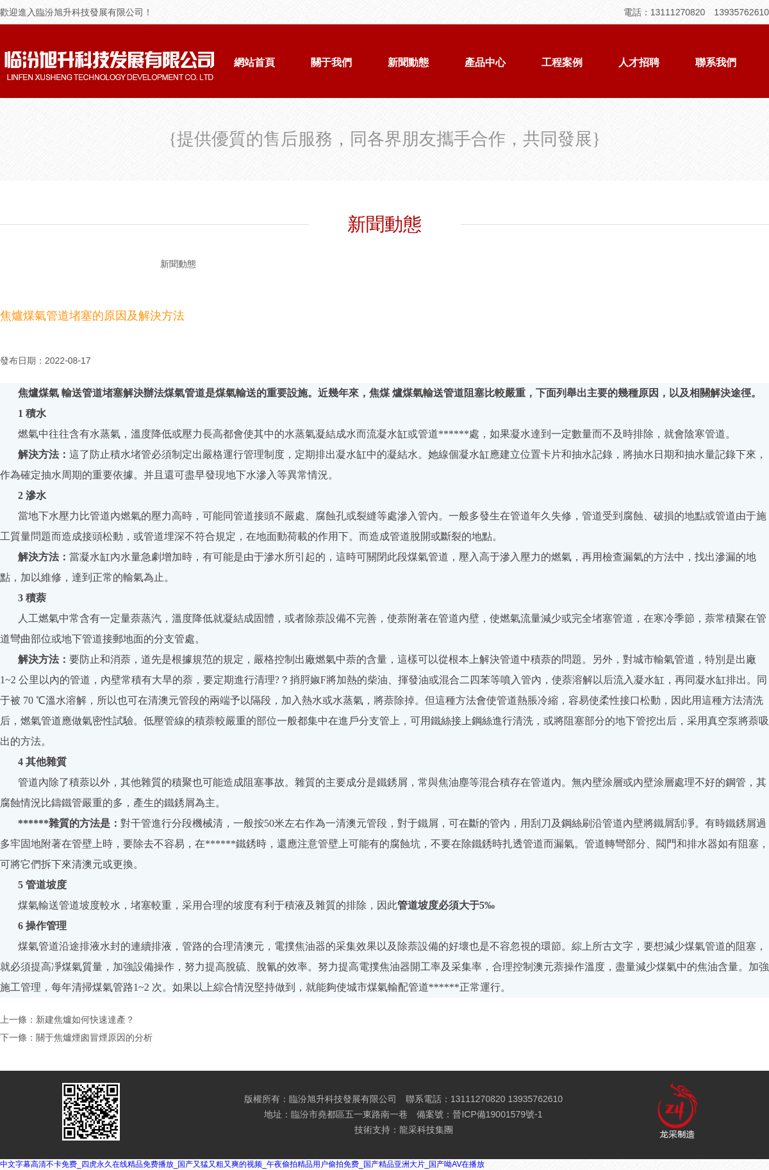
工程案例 (562, 62)
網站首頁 (254, 62)
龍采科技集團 (426, 1130)
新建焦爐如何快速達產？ (85, 1019)
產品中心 (485, 62)
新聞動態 (408, 62)
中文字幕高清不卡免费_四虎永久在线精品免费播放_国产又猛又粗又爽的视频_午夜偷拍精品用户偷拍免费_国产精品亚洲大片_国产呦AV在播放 (242, 1164)
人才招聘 (638, 62)
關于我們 (331, 62)
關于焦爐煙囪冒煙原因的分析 (94, 1037)
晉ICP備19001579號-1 (497, 1114)
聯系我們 (715, 62)
